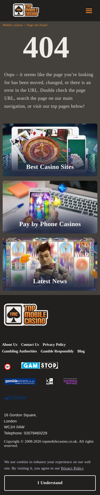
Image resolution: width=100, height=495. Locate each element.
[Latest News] (50, 264)
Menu (89, 11)
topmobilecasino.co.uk (59, 442)
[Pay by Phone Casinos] (50, 207)
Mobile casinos (13, 25)
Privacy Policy (72, 469)
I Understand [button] (50, 483)
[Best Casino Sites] (50, 149)
